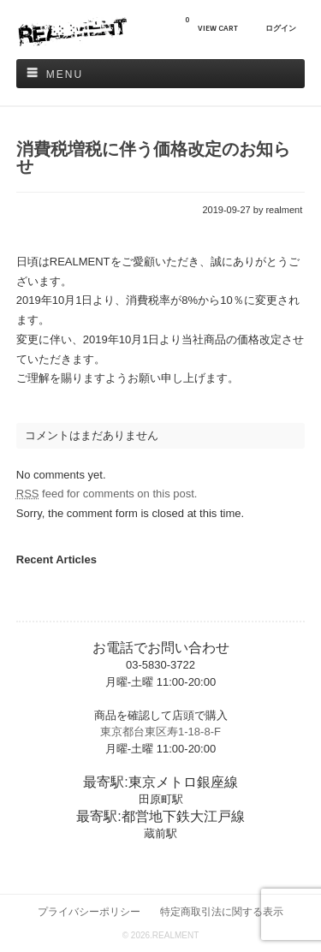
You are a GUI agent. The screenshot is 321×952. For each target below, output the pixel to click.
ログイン (280, 28)
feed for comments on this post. (107, 493)
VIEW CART (211, 24)
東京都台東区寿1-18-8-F (160, 731)
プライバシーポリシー (89, 911)
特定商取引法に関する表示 (221, 911)
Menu (64, 74)
